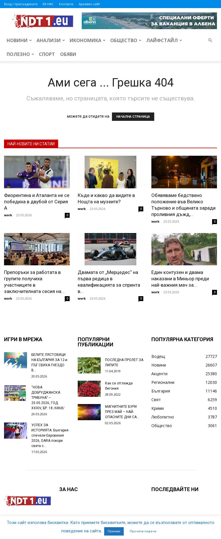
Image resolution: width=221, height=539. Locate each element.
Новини (19, 40)
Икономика (88, 40)
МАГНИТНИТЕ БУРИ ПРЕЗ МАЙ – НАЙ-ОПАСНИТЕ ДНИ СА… (122, 412)
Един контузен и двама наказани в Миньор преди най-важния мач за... (180, 278)
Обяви (68, 54)
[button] (210, 40)
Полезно (20, 54)
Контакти (66, 4)
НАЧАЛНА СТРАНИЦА (133, 117)
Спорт (47, 54)
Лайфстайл (164, 40)
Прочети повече (143, 531)
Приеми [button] (114, 531)
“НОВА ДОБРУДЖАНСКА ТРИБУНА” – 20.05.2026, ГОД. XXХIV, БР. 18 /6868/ (47, 397)
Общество (126, 40)
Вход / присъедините (21, 4)
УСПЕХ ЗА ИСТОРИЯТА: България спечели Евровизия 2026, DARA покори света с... (49, 435)
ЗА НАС (48, 4)
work (8, 215)
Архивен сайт (89, 4)
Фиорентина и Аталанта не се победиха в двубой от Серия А (36, 201)
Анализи (51, 40)
